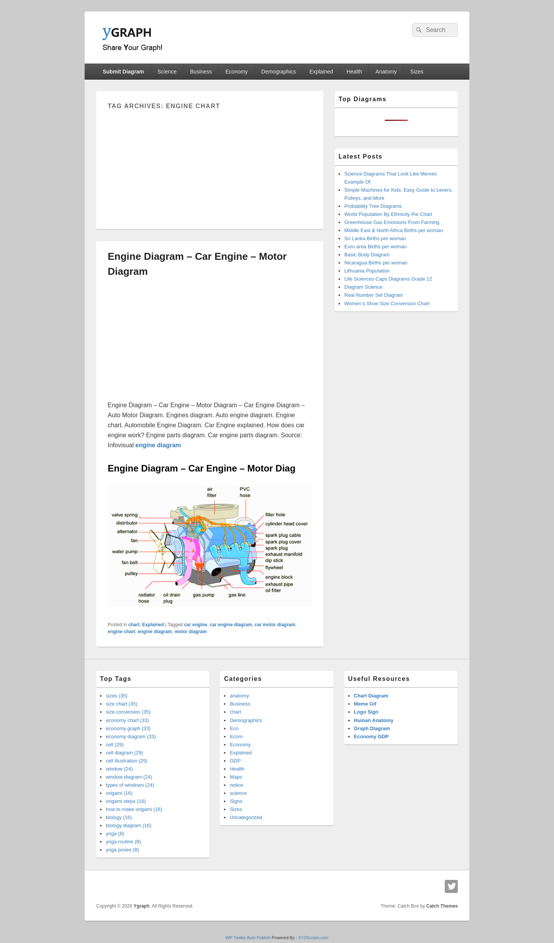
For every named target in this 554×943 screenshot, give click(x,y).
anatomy (239, 696)
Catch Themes (442, 906)
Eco (234, 728)
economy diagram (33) (131, 736)
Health (354, 72)
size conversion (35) (128, 712)
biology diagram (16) (129, 825)
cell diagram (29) (124, 753)
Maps (236, 777)
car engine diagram (231, 624)
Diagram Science (363, 287)
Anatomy (386, 72)
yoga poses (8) (122, 850)
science (238, 793)
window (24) (119, 769)
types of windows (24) (130, 785)
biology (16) (119, 817)
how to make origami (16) (134, 809)
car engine (195, 624)
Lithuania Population (367, 271)
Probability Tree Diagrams (373, 206)
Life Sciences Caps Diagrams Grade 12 (388, 279)
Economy (236, 72)
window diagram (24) (129, 777)
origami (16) (119, 793)
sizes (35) (116, 696)
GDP (235, 761)
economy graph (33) (128, 728)
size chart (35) (121, 704)
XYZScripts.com (313, 937)
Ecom (236, 736)
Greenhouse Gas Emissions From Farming (391, 222)
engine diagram (155, 631)
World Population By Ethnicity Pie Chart (388, 214)
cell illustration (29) (126, 761)
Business (201, 72)
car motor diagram (275, 624)
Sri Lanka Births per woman (375, 238)
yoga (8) (115, 833)
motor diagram (190, 631)
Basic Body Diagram (367, 254)
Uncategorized (246, 817)
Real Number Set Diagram (373, 295)
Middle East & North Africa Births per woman (393, 230)
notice (236, 785)
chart (133, 624)
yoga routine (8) (123, 841)
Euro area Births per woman (375, 246)
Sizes (416, 72)
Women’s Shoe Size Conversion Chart (386, 303)
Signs (236, 801)
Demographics (278, 72)
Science (167, 72)
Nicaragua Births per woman (375, 263)
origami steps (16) (126, 801)
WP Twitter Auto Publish (247, 937)
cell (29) (114, 744)
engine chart (121, 631)
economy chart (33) (127, 720)
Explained (321, 72)
